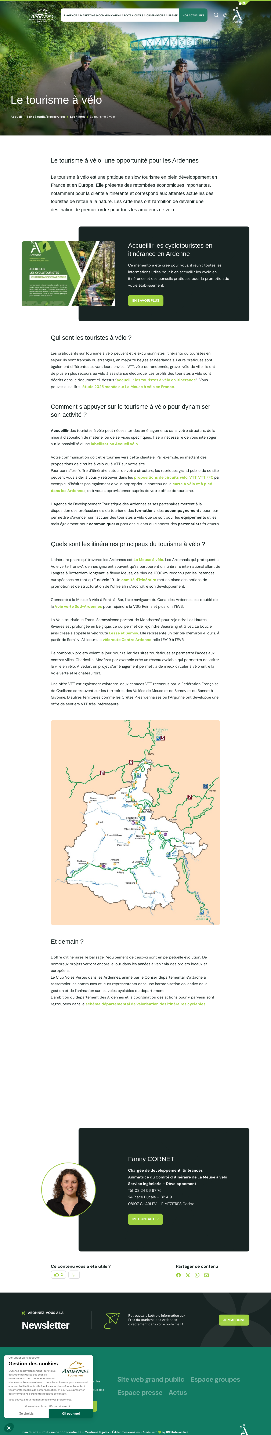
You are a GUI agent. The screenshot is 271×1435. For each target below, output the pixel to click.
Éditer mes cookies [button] (126, 1432)
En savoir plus (145, 300)
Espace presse (139, 1392)
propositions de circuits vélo (161, 477)
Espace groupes (215, 1379)
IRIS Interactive (177, 1432)
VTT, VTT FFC (201, 477)
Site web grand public (150, 1379)
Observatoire (156, 15)
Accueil (16, 117)
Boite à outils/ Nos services (45, 117)
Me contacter (145, 1219)
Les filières (77, 117)
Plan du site (30, 1432)
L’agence (70, 15)
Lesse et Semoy (123, 633)
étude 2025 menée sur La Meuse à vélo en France (128, 386)
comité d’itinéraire (138, 579)
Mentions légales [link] (97, 1432)
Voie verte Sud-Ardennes (78, 606)
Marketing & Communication (100, 15)
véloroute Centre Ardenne (127, 639)
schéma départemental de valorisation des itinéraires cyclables (146, 1004)
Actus (178, 1392)
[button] (243, 3)
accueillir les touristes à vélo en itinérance (156, 380)
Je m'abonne (234, 1320)
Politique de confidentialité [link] (61, 1432)
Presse (173, 15)
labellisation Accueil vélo (114, 443)
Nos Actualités (193, 15)
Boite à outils (133, 15)
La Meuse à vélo (148, 559)
